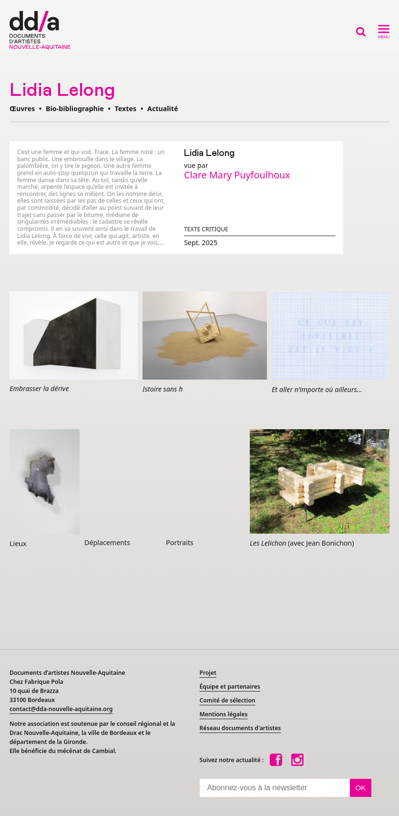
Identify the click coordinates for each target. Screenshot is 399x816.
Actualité (162, 108)
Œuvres (22, 108)
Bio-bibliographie (75, 108)
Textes (126, 108)
